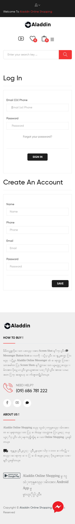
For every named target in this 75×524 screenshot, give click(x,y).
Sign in (37, 157)
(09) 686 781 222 (31, 391)
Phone (10, 222)
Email (9, 241)
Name (10, 204)
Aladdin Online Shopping (36, 507)
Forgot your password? (37, 136)
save (60, 283)
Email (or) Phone (16, 100)
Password (12, 118)
